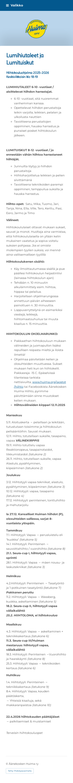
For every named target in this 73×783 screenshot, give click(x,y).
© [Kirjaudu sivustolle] (7, 764)
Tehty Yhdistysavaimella (20, 771)
